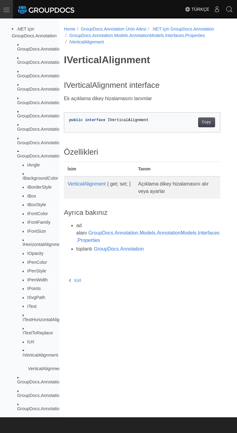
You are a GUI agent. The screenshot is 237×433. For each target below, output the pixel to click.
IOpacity (35, 253)
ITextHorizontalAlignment (47, 319)
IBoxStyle (36, 204)
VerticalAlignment (45, 368)
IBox (31, 196)
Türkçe (197, 9)
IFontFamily (38, 222)
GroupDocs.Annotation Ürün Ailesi (113, 29)
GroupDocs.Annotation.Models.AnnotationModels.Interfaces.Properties (137, 35)
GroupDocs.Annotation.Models (47, 115)
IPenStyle (36, 270)
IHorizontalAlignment (43, 244)
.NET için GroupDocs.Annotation (183, 29)
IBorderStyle (39, 187)
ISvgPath (36, 297)
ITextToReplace (38, 332)
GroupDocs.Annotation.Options (48, 408)
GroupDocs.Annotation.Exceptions (51, 75)
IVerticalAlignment (40, 355)
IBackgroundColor (40, 178)
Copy (206, 122)
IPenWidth (37, 279)
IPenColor (37, 262)
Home (69, 29)
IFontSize (36, 231)
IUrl (30, 341)
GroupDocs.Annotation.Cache (46, 62)
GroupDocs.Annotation (39, 49)
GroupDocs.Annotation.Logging (48, 102)
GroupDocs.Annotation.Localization (52, 89)
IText (31, 306)
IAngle (33, 164)
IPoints (34, 288)
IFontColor (37, 213)
